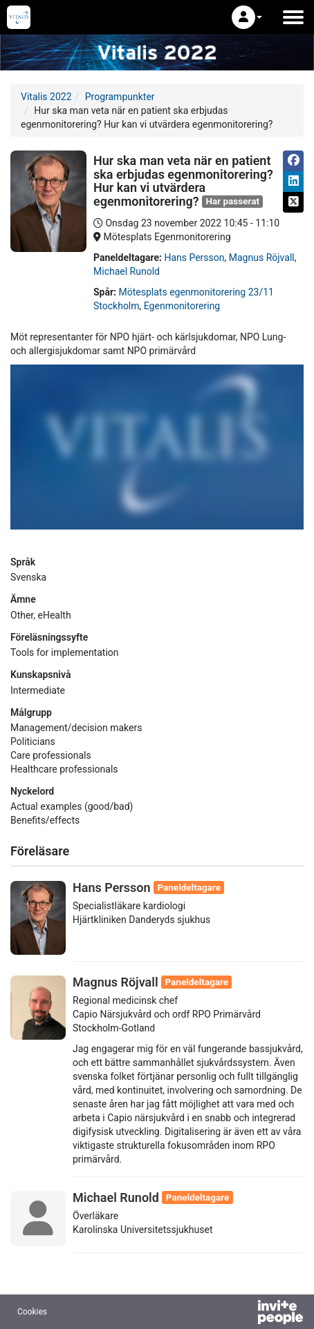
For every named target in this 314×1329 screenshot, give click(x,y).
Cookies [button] (32, 1312)
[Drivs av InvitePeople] (244, 1314)
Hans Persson (194, 257)
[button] (247, 17)
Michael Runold (126, 271)
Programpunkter (120, 96)
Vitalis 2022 (46, 96)
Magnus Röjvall (262, 257)
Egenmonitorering (182, 305)
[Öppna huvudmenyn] (293, 17)
